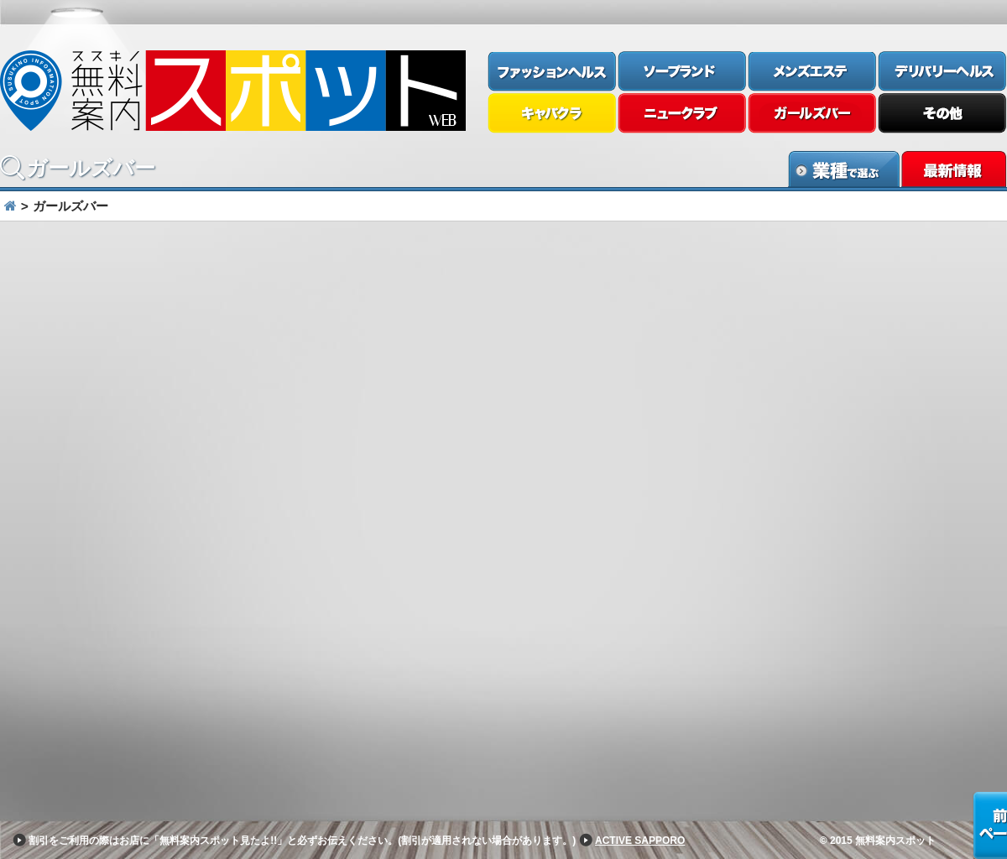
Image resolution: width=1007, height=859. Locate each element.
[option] (503, 238)
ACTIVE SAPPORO (640, 840)
